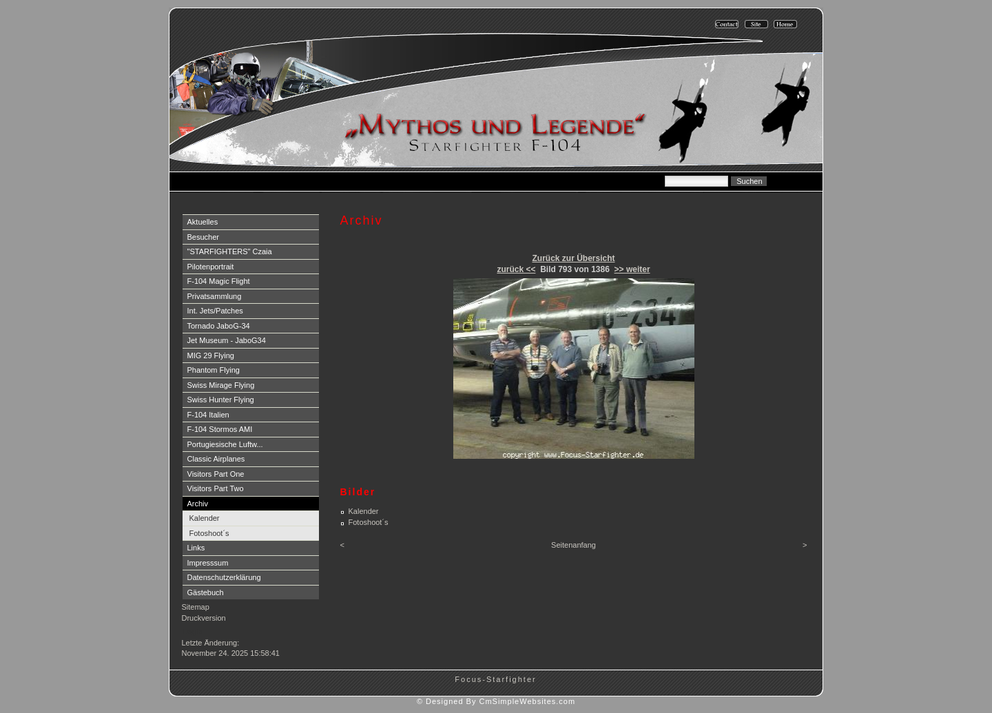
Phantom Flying (213, 370)
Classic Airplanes (216, 459)
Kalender (204, 518)
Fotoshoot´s (209, 533)
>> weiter (632, 269)
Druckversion (204, 618)
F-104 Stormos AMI (220, 429)
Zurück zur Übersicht (573, 258)
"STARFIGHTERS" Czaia (229, 251)
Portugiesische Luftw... (225, 444)
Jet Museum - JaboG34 (226, 340)
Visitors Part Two (215, 488)
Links (196, 548)
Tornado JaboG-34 (218, 326)
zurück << (516, 269)
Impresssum (208, 563)
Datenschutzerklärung (224, 577)
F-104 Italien (208, 415)
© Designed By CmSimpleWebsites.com (496, 701)
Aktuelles (202, 222)
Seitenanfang (573, 545)
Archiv (198, 503)
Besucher (203, 237)
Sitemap (195, 607)
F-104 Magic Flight (218, 281)
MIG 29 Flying (210, 355)
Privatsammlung (214, 296)
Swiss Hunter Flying (220, 399)
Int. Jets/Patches (215, 311)
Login (193, 632)
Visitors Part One (216, 474)
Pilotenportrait (210, 266)
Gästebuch (205, 592)
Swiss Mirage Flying (221, 385)
